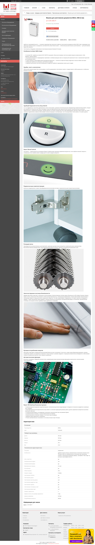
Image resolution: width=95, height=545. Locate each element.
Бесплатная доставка (53, 36)
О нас (2, 52)
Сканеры (4, 28)
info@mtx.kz (4, 93)
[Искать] (17, 14)
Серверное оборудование (8, 38)
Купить (52, 28)
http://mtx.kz (4, 88)
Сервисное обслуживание (64, 515)
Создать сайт (14, 1)
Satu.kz (53, 542)
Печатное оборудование (8, 22)
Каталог (3, 19)
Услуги (3, 41)
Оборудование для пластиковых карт (6, 49)
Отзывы (3, 55)
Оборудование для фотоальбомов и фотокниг (8, 44)
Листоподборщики (6, 35)
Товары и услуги (30, 13)
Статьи (75, 7)
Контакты (52, 7)
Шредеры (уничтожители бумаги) (8, 31)
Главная (26, 7)
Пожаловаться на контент (53, 543)
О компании (26, 520)
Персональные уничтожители (59, 13)
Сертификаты (84, 7)
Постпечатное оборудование (9, 25)
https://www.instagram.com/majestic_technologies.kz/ (10, 98)
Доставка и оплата (5, 58)
